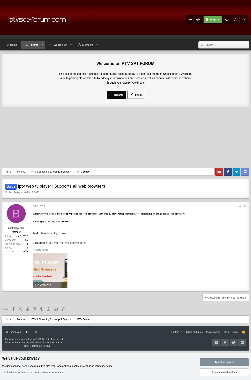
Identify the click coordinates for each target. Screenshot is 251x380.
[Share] (239, 206)
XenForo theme (31, 346)
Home (13, 44)
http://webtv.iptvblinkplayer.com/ (66, 242)
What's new (60, 44)
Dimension (13, 332)
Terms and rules (194, 332)
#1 (245, 206)
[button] (42, 45)
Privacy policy (213, 332)
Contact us (176, 332)
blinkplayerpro (15, 192)
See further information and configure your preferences (33, 372)
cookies (26, 365)
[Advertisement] (125, 138)
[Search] (243, 19)
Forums (34, 44)
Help (226, 332)
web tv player (46, 213)
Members (87, 44)
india (25, 251)
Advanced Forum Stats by (34, 342)
